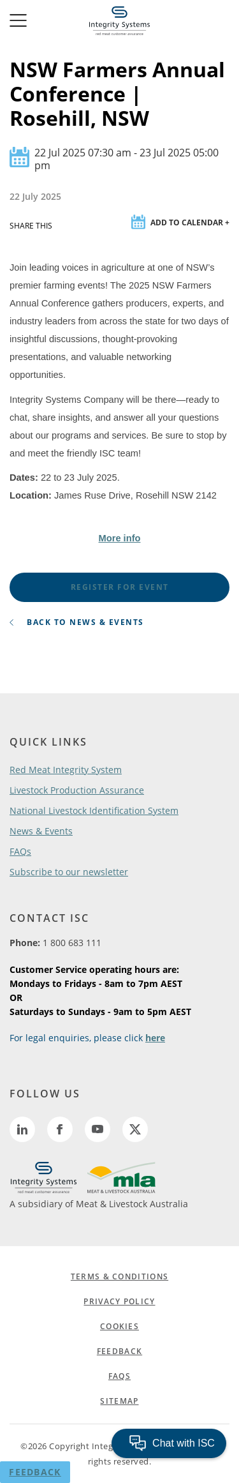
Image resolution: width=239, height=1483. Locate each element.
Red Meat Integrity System (66, 770)
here (155, 1038)
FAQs (20, 851)
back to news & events (77, 622)
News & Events (41, 831)
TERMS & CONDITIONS (119, 1276)
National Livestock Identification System (94, 810)
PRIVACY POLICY (119, 1301)
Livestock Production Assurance (77, 790)
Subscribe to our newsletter (69, 872)
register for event (120, 587)
